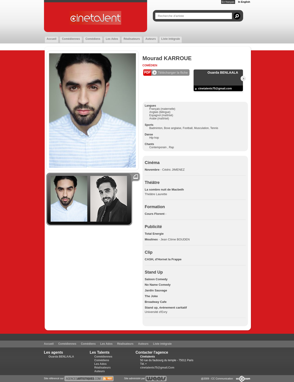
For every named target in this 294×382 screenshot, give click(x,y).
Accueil (52, 38)
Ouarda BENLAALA (61, 356)
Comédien (150, 65)
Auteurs (151, 38)
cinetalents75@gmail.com (215, 88)
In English (244, 1)
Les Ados (112, 38)
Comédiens (92, 38)
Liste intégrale (170, 38)
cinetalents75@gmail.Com (157, 367)
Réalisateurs (132, 38)
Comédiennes (71, 38)
